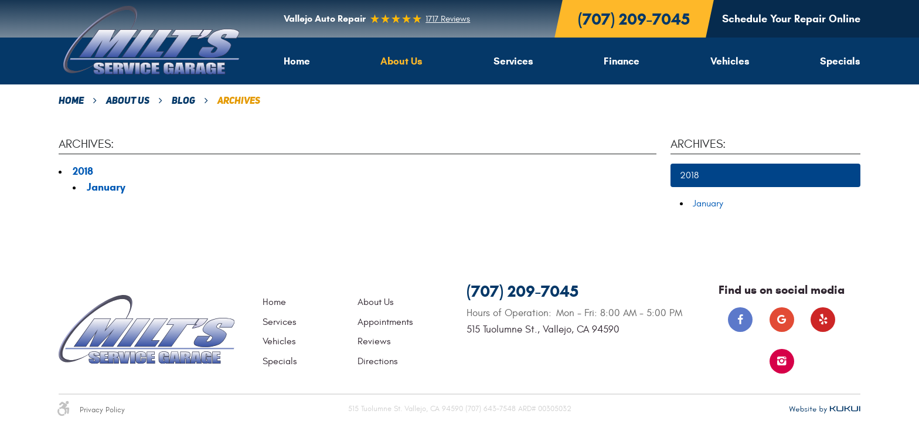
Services (513, 61)
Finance (621, 61)
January (106, 187)
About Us (401, 61)
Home (297, 61)
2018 (83, 171)
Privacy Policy (102, 410)
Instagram (782, 361)
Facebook (740, 319)
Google (782, 319)
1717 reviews (448, 19)
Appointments (385, 322)
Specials (840, 61)
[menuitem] (297, 61)
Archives (238, 101)
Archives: (698, 144)
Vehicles (730, 61)
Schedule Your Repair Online (791, 18)
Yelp (823, 319)
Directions (377, 361)
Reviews (374, 341)
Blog (183, 101)
